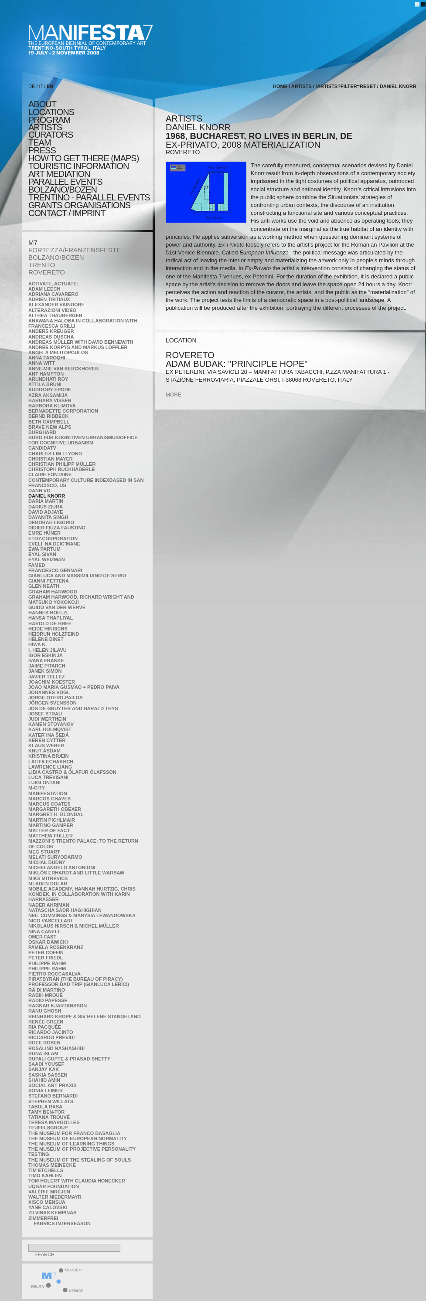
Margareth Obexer (54, 809)
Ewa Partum (44, 549)
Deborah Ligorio (51, 522)
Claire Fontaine (50, 474)
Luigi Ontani (44, 782)
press (42, 150)
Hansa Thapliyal (50, 617)
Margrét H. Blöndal (56, 814)
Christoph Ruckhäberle (61, 469)
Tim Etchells (45, 1170)
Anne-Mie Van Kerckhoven (63, 368)
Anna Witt (41, 363)
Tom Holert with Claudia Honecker (76, 1180)
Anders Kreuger (51, 331)
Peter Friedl (45, 957)
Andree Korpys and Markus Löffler (78, 347)
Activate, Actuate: (53, 283)
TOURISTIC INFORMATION (78, 166)
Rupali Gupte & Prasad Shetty (69, 1058)
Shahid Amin (44, 1080)
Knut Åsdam (44, 750)
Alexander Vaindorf (56, 304)
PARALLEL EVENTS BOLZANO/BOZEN (65, 185)
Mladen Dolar (47, 883)
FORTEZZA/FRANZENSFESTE (74, 250)
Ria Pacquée (44, 1027)
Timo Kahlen (44, 1175)
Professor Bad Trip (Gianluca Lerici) (78, 984)
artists (45, 127)
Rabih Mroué (45, 995)
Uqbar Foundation (53, 1186)
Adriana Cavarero (53, 294)
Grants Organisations (79, 205)
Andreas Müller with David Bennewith (80, 342)
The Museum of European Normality (77, 1138)
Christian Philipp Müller (61, 464)
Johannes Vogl (49, 692)
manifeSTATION (47, 793)
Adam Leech (44, 288)
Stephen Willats (50, 1101)
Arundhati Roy (48, 379)
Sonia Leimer (45, 1090)
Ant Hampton (46, 373)
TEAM (39, 142)
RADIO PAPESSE (48, 1000)
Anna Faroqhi (46, 357)
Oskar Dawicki (48, 942)
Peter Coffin (46, 952)
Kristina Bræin (48, 756)
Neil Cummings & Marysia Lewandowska (82, 915)
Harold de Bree (50, 623)
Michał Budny (46, 862)
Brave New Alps (49, 427)
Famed (36, 565)
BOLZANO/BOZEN (56, 257)
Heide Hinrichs (48, 628)
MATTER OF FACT (49, 830)
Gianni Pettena (48, 580)
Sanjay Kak (43, 1069)
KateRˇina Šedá (48, 735)
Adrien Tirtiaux (49, 299)
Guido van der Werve (56, 607)
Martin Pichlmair (51, 820)
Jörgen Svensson (52, 702)
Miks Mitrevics (48, 878)
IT (41, 86)
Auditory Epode (49, 389)
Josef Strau (45, 713)
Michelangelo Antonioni (61, 867)
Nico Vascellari (50, 920)
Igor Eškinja (45, 655)
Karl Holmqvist (50, 729)
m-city (36, 787)
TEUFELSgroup (48, 1127)
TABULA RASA (45, 1106)
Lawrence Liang (50, 766)
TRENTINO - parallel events (89, 197)
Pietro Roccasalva (54, 973)
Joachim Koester (51, 681)
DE (31, 86)
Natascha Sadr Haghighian (65, 910)
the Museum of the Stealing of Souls (79, 1159)
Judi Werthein (47, 719)
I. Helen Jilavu (47, 650)
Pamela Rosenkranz (55, 947)
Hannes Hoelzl (48, 612)
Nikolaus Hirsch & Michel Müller (73, 925)
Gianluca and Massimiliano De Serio (77, 575)
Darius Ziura (45, 506)
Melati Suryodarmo (55, 857)
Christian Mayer (50, 458)
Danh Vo (39, 490)
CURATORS (50, 135)
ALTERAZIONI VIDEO (52, 310)
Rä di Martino (46, 990)
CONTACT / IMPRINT (67, 213)
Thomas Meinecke (52, 1165)
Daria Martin (45, 501)
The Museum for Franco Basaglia (74, 1133)
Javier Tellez (46, 676)
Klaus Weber (46, 745)
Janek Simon (44, 671)
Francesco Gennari (55, 570)
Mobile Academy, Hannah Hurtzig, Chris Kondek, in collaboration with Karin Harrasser (82, 894)
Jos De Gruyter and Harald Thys (73, 708)
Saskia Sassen (47, 1074)
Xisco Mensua (46, 1202)
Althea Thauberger (55, 315)
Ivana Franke (46, 660)
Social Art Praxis (52, 1085)
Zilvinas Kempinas (52, 1212)
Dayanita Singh (48, 517)
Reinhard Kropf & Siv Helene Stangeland (84, 1016)
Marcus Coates (49, 803)
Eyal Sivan (42, 554)
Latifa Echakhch (50, 761)
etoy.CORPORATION (53, 538)
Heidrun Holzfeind (53, 634)
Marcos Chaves (49, 798)
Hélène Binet (46, 639)
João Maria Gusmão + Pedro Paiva (73, 687)
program (49, 120)
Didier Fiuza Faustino (56, 527)
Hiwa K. (37, 644)
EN (50, 86)
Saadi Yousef (46, 1064)
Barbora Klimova (52, 405)
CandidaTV (42, 448)
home (280, 86)
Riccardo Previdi (51, 1037)
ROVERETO (46, 272)
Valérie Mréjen (49, 1191)
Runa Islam (43, 1053)
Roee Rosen (44, 1042)
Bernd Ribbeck (48, 416)
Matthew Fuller (50, 835)
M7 (32, 242)
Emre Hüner (44, 532)
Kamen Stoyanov (51, 724)
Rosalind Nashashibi (56, 1048)
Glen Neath (43, 586)
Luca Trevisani (48, 777)
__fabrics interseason (59, 1223)
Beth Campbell (48, 421)
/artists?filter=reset (346, 86)
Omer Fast (42, 936)
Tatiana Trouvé (49, 1117)
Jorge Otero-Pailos (55, 697)
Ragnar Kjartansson (57, 1005)
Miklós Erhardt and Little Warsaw (76, 872)
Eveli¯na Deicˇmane (54, 543)
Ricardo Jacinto (50, 1032)
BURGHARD (42, 432)
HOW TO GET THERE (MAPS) (83, 158)
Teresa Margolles (54, 1122)
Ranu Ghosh (44, 1010)
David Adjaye (45, 512)
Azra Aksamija (48, 395)
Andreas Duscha (51, 336)
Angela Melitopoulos (58, 352)
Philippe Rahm (47, 963)
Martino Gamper (50, 825)
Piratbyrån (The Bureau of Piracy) (75, 979)
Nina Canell (44, 931)
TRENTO (41, 264)
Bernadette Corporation (63, 410)
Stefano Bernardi (53, 1095)
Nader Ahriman (48, 905)
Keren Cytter (47, 740)
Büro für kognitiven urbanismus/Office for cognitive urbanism (83, 440)
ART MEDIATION (59, 174)
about (42, 104)
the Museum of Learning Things (71, 1143)
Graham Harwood (52, 591)
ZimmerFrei (43, 1218)
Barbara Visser (50, 400)
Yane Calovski (47, 1207)
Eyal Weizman (46, 559)
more (173, 395)
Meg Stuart (44, 851)
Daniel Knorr (46, 495)
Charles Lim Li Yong (55, 453)
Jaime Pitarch (46, 665)
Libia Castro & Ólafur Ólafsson (72, 772)
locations (51, 112)
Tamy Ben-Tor (46, 1112)
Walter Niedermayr (55, 1196)
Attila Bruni (44, 384)
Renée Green (45, 1021)
